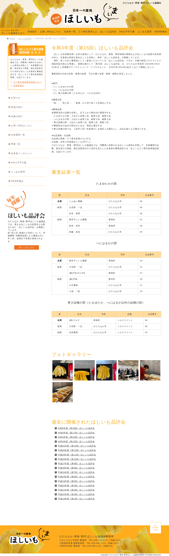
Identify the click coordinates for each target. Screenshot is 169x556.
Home (12, 38)
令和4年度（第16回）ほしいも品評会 (76, 437)
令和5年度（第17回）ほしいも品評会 (76, 433)
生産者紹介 (18, 85)
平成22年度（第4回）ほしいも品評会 (76, 485)
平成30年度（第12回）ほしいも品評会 (77, 450)
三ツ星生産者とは (87, 31)
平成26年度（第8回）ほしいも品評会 (76, 468)
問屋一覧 (15, 144)
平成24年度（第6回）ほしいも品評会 (76, 476)
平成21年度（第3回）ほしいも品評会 (76, 490)
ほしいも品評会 (108, 31)
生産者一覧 (70, 31)
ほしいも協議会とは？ (13, 32)
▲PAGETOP (155, 527)
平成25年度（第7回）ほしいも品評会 (76, 472)
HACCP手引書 (127, 31)
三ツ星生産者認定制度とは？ (27, 82)
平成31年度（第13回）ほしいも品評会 (77, 446)
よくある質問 (145, 31)
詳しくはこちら (26, 247)
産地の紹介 (17, 107)
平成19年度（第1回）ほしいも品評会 (76, 499)
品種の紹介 (17, 116)
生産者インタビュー (21, 153)
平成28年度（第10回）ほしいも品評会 (77, 459)
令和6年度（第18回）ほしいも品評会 (76, 428)
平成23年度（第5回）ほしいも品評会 (76, 481)
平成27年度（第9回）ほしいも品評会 (76, 463)
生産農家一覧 (18, 134)
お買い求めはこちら (50, 31)
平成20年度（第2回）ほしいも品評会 (76, 494)
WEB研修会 (160, 31)
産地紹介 (32, 31)
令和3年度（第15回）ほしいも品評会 (51, 38)
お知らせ (15, 97)
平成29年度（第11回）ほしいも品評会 (77, 455)
